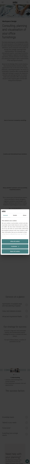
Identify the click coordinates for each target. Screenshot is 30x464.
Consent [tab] (5, 215)
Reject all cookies (15, 251)
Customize (15, 246)
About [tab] (24, 215)
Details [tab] (15, 215)
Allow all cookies (15, 241)
